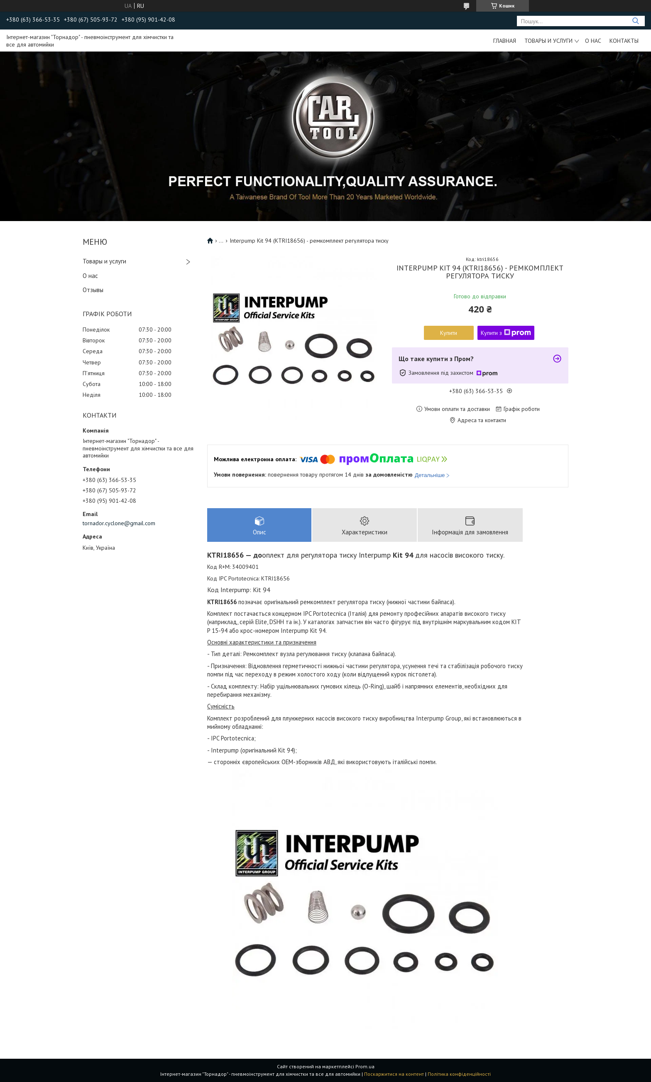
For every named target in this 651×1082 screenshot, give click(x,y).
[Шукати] (635, 21)
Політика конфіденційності (459, 1074)
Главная (504, 40)
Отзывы (93, 290)
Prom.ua (364, 1066)
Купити (448, 333)
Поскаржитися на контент (394, 1074)
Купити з (506, 333)
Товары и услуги (548, 40)
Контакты (624, 40)
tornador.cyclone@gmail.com (119, 523)
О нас (593, 40)
